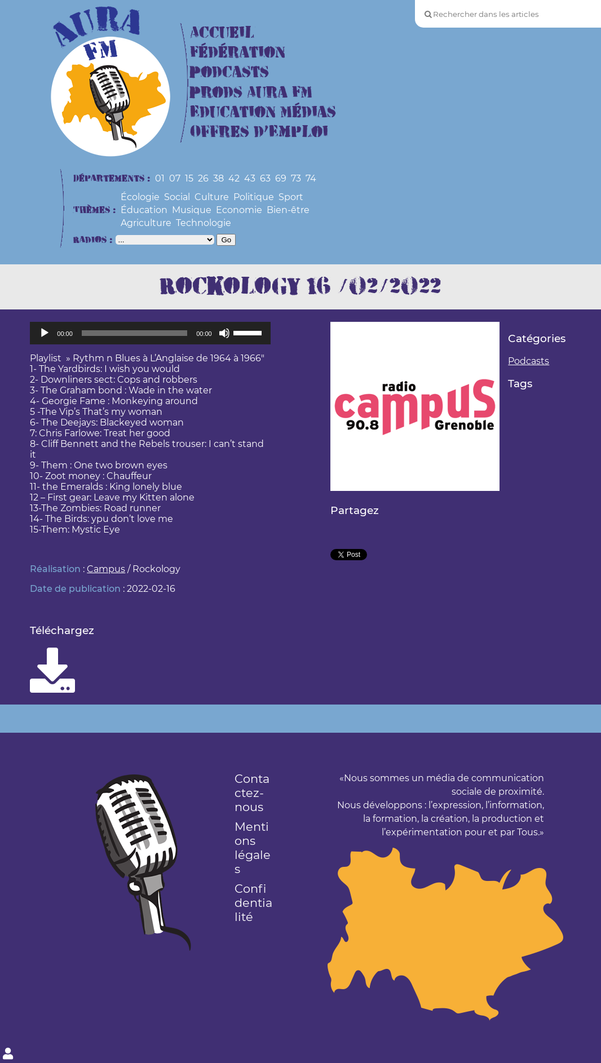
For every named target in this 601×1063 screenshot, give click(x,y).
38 (218, 178)
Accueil (222, 33)
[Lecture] (44, 333)
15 (189, 178)
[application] (150, 333)
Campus (106, 569)
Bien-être (288, 210)
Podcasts (229, 72)
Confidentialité (253, 903)
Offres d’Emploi (259, 132)
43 (249, 178)
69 (280, 178)
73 (296, 178)
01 (160, 178)
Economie (239, 210)
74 (311, 178)
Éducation (144, 210)
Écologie (140, 197)
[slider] (134, 333)
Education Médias (263, 112)
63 (265, 178)
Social (177, 197)
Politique (253, 197)
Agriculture (146, 223)
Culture (212, 197)
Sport (291, 197)
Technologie (203, 223)
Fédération (237, 53)
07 (174, 178)
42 (234, 178)
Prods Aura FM (251, 93)
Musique (191, 210)
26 (203, 178)
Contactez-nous (252, 793)
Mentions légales (253, 848)
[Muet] (224, 333)
